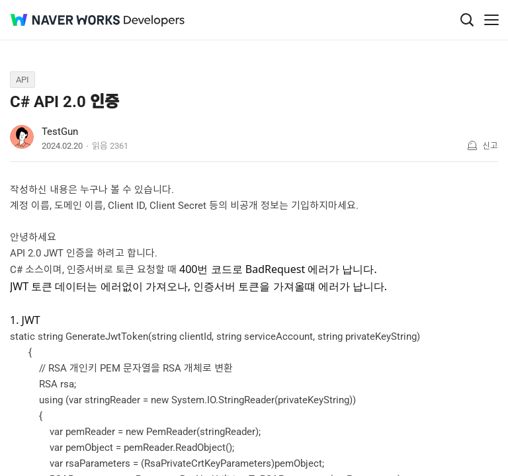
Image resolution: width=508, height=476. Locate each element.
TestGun (60, 132)
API (22, 80)
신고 (490, 146)
